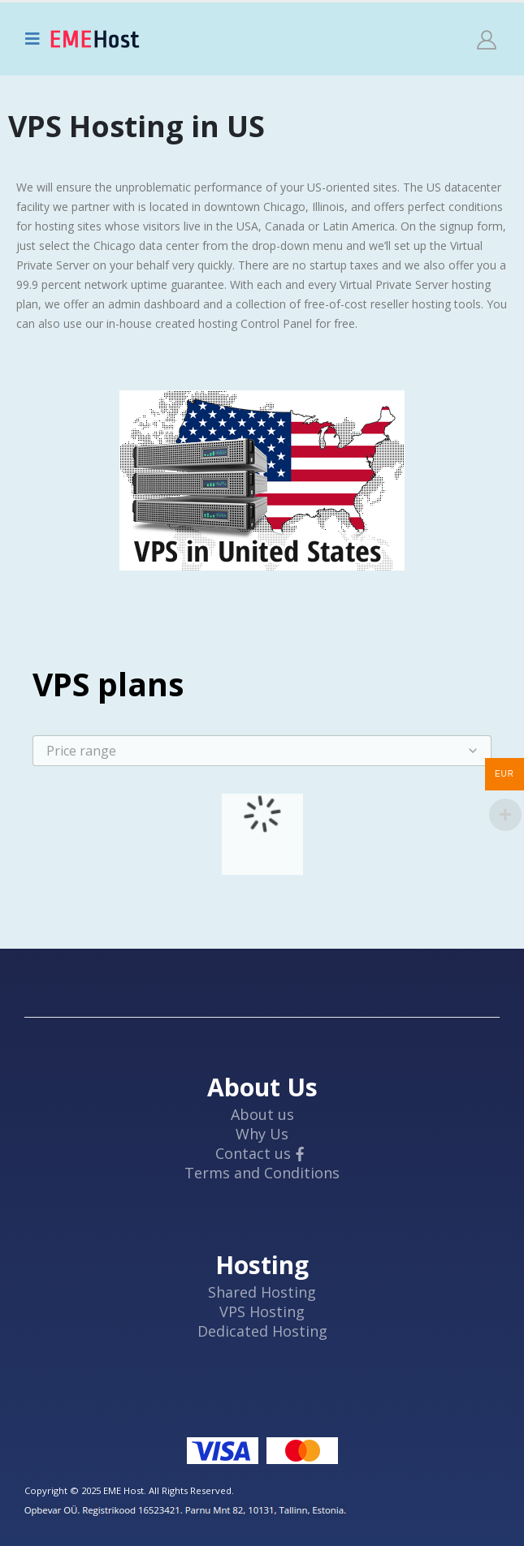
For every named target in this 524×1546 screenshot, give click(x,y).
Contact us (253, 1153)
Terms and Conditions (262, 1172)
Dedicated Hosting (262, 1331)
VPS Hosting (262, 1311)
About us (262, 1114)
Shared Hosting (262, 1292)
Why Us (262, 1133)
